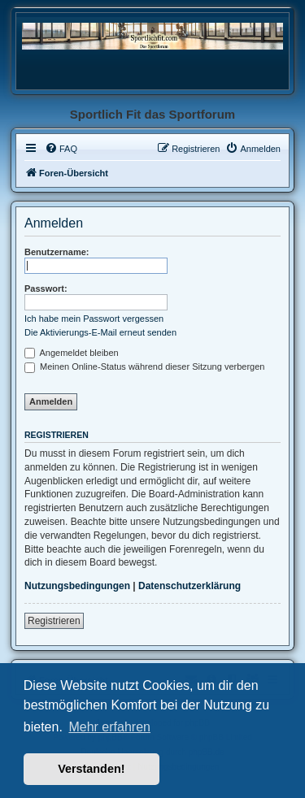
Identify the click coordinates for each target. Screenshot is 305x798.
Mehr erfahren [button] (109, 727)
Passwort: (46, 288)
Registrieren (54, 621)
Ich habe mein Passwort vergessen (93, 318)
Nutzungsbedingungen (77, 586)
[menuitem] (61, 148)
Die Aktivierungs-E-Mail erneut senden (100, 332)
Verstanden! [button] (91, 768)
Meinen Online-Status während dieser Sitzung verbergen (144, 366)
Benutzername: (56, 252)
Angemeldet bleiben (71, 353)
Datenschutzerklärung (189, 586)
